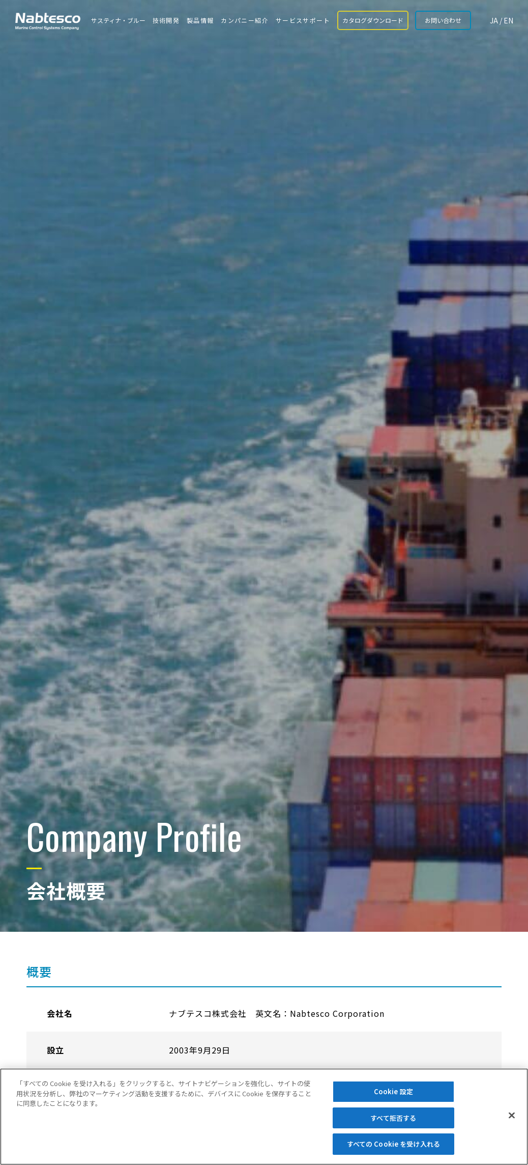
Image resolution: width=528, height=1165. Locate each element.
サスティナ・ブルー (118, 20)
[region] (264, 1116)
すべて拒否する (393, 1118)
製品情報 (200, 20)
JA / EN (501, 20)
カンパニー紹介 (245, 20)
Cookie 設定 (393, 1091)
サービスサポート (303, 20)
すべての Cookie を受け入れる (393, 1144)
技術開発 (166, 20)
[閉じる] (512, 1115)
